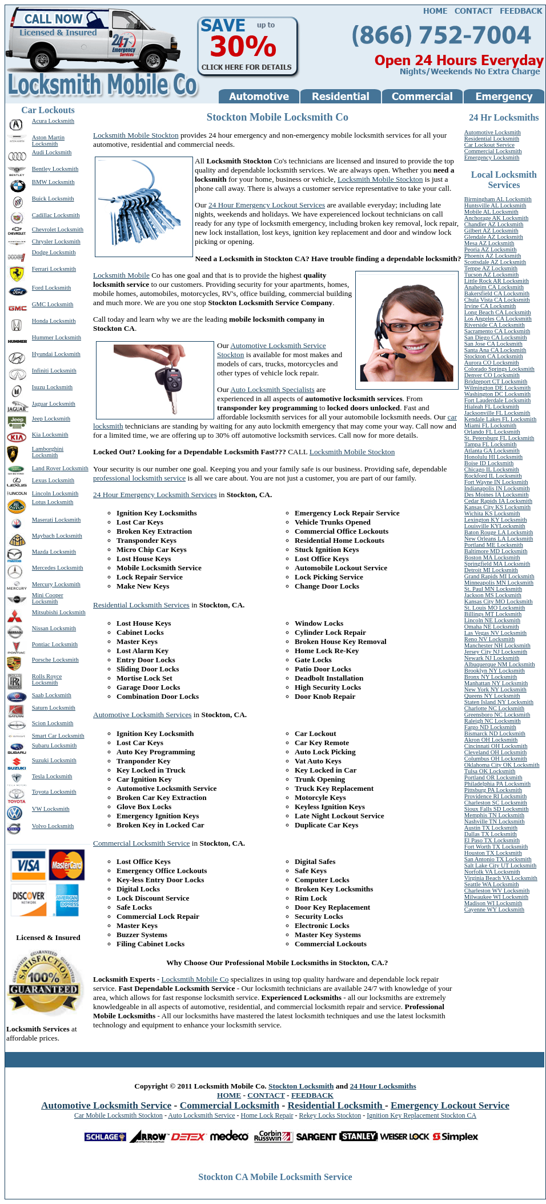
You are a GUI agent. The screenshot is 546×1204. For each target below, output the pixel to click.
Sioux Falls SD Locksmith (496, 809)
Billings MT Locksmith (492, 614)
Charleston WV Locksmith (496, 890)
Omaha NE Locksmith (491, 626)
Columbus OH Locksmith (495, 758)
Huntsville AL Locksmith (495, 205)
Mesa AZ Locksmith (489, 243)
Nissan (40, 628)
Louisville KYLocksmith (494, 526)
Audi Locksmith (52, 152)
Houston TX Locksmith (493, 853)
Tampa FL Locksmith (490, 444)
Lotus (39, 502)
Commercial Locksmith (493, 151)
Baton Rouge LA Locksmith (498, 532)
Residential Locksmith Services (141, 605)
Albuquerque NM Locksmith (499, 664)
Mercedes (43, 568)
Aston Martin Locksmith (48, 140)
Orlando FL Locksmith (492, 432)
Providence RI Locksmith (495, 796)
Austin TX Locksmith (490, 828)
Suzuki (40, 760)
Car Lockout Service (489, 145)
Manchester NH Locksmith (497, 645)
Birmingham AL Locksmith (498, 199)
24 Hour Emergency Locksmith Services (155, 494)
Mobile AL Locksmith (491, 212)
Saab (38, 695)
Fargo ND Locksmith (490, 727)
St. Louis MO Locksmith (494, 608)
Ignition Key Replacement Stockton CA (421, 1115)
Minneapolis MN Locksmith (498, 582)
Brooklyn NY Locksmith (494, 670)
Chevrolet (44, 229)
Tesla (38, 776)
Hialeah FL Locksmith (491, 406)
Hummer (43, 337)
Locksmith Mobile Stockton (136, 135)
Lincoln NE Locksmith (492, 620)
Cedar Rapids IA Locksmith (498, 501)
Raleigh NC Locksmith (492, 721)
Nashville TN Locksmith (494, 821)
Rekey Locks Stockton (330, 1115)
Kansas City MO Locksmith (498, 601)
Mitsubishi (45, 612)
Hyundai (42, 354)
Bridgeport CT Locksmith (496, 381)
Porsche (41, 660)
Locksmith (69, 229)
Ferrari (40, 269)
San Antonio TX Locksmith (498, 859)
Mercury (42, 584)
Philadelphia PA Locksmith (497, 784)
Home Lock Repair (267, 1115)
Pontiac (41, 644)
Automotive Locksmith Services (142, 714)
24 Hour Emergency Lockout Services (266, 205)
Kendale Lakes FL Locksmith (500, 419)
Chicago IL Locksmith (491, 469)
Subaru (40, 745)
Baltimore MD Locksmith (496, 551)
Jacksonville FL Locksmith (497, 413)
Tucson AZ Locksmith (491, 274)
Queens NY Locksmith (492, 696)
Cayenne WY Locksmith (494, 909)
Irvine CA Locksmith (490, 306)
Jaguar (40, 404)
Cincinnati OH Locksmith (496, 746)
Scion (39, 723)
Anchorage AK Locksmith (496, 218)
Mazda (40, 552)
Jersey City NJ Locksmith (495, 652)
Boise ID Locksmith (488, 463)
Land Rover (46, 468)
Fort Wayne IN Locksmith (496, 482)
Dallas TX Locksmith (490, 834)
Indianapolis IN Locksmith (497, 488)
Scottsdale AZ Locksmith (495, 262)
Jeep (37, 418)
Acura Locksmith (53, 121)
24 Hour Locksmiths (383, 1086)
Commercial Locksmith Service (141, 843)
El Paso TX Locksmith (492, 840)
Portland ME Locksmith (493, 545)
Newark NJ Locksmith (491, 658)
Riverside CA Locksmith (494, 325)
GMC (39, 304)
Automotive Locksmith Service (106, 1105)
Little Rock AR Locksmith (496, 281)
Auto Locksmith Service (201, 1115)
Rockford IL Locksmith (493, 476)
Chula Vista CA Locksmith (497, 300)
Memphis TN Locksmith (494, 815)
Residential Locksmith (491, 138)
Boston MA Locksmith (492, 557)
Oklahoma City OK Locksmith (502, 765)
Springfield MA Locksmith (497, 564)
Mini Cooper (47, 595)
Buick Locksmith (53, 198)
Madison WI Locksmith (493, 903)
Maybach (43, 536)
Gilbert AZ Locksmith (491, 230)
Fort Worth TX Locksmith (496, 846)
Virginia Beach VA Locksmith (500, 878)
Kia (36, 434)
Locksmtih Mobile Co (195, 979)
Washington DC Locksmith (497, 394)
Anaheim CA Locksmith (494, 287)
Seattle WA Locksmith (491, 884)
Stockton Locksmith (301, 1086)
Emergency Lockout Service (450, 1105)
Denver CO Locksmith (492, 375)
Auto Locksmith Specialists (272, 389)
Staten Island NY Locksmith (498, 702)
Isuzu (38, 387)
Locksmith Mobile (121, 275)
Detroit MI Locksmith (491, 570)
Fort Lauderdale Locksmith (497, 400)
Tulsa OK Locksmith (490, 771)
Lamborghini (47, 449)
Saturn (40, 708)
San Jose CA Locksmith (493, 344)
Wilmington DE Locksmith (497, 388)
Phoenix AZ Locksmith (492, 256)
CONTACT (265, 1095)
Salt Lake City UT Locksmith (500, 865)
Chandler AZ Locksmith (494, 224)
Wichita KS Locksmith (492, 513)
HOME (229, 1095)
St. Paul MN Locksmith (493, 589)
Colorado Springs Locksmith (499, 369)
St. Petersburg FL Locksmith (499, 438)
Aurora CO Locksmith (491, 362)
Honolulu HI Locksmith (493, 457)
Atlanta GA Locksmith (492, 450)
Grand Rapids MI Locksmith (499, 576)
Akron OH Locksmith (491, 740)
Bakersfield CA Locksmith (496, 293)
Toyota (40, 792)
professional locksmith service (139, 478)
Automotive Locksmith (492, 132)
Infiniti (40, 370)
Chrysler (42, 241)
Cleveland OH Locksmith (495, 752)
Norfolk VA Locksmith (492, 872)
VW (37, 809)
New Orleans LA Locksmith (498, 538)
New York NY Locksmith (495, 689)
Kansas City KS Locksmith (497, 507)
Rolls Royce (47, 676)
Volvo (39, 826)
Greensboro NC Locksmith (497, 714)
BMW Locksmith (53, 182)
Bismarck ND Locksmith (494, 733)
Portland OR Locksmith (493, 777)
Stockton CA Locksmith (493, 356)
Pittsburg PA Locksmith (493, 790)
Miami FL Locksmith (490, 425)
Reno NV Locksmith (489, 639)
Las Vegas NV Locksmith (495, 633)
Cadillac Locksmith (56, 215)
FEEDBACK (312, 1095)
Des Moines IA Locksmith (496, 494)
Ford (37, 288)
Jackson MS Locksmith (492, 595)
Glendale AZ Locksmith (493, 237)
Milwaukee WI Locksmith (496, 897)
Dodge (40, 252)
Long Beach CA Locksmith (497, 312)
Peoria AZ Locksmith (490, 249)
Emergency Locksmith (492, 157)
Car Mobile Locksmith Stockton (118, 1115)
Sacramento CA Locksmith (497, 331)
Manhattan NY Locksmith (496, 683)
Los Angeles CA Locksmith (498, 318)
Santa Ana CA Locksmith (495, 350)
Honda (40, 321)
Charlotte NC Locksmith (494, 708)
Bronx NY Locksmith (490, 677)
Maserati (42, 520)
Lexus (39, 480)
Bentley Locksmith (55, 169)
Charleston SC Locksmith (495, 802)
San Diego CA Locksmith (495, 337)
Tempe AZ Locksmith (490, 268)
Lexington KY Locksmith (495, 520)
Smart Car (44, 736)
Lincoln (41, 493)
